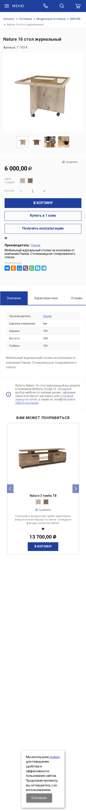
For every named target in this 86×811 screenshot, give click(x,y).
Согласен (39, 798)
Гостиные (25, 18)
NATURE (75, 18)
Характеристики (46, 298)
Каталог (8, 18)
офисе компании (27, 403)
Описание (14, 298)
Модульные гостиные (50, 18)
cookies (54, 757)
